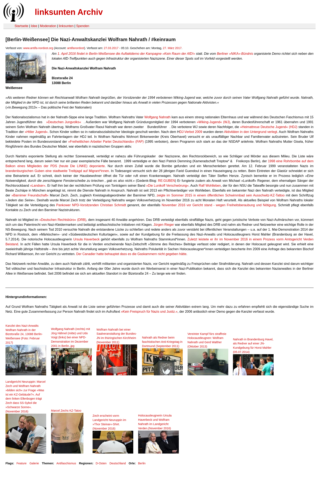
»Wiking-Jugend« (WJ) (213, 122)
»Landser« (37, 185)
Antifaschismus (66, 463)
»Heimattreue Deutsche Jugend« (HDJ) (268, 127)
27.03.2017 (111, 48)
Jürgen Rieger (163, 224)
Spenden (82, 26)
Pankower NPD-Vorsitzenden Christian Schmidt (91, 205)
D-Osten (101, 463)
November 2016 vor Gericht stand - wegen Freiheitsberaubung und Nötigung (219, 205)
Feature (21, 463)
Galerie (34, 463)
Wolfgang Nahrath (157, 117)
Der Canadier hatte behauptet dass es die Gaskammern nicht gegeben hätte (131, 254)
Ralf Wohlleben (210, 185)
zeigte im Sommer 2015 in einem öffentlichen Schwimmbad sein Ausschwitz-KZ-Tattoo (221, 195)
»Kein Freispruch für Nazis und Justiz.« (149, 311)
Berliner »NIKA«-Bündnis (235, 53)
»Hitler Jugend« (36, 132)
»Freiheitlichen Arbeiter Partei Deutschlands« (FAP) (106, 141)
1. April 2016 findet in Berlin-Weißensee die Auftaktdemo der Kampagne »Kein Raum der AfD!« (126, 53)
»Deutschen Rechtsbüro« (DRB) (62, 219)
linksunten (66, 26)
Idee (34, 26)
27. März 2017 (172, 48)
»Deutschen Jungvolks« (63, 122)
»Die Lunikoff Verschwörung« (167, 185)
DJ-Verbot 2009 (190, 132)
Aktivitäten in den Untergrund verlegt (250, 132)
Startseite (21, 26)
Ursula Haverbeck (86, 239)
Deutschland (117, 463)
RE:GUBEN (166, 180)
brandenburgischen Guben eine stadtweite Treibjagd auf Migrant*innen (57, 171)
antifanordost (75, 48)
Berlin (142, 463)
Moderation (48, 26)
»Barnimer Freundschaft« (29, 195)
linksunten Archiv (69, 12)
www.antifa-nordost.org (38, 48)
